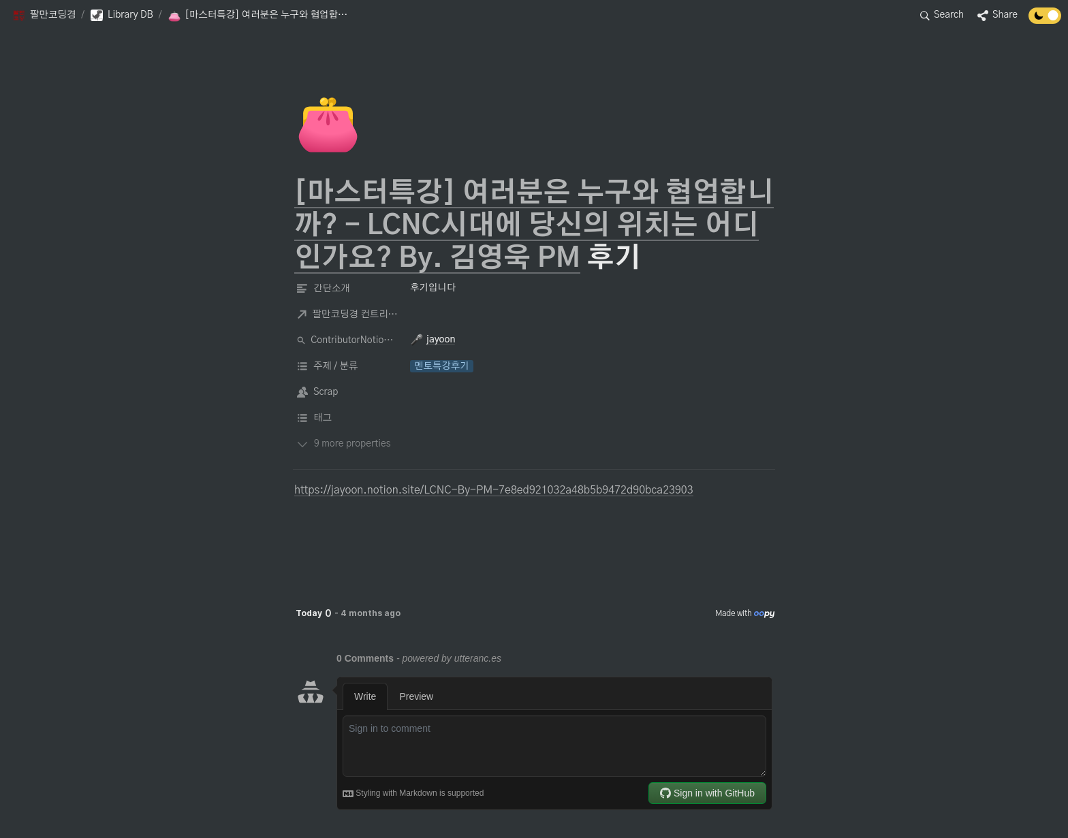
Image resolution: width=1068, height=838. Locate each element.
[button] (44, 15)
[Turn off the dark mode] (1044, 20)
